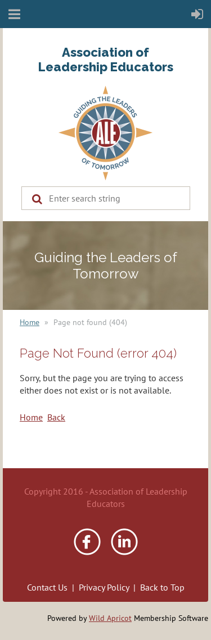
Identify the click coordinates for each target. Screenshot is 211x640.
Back (56, 417)
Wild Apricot (110, 618)
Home (29, 322)
